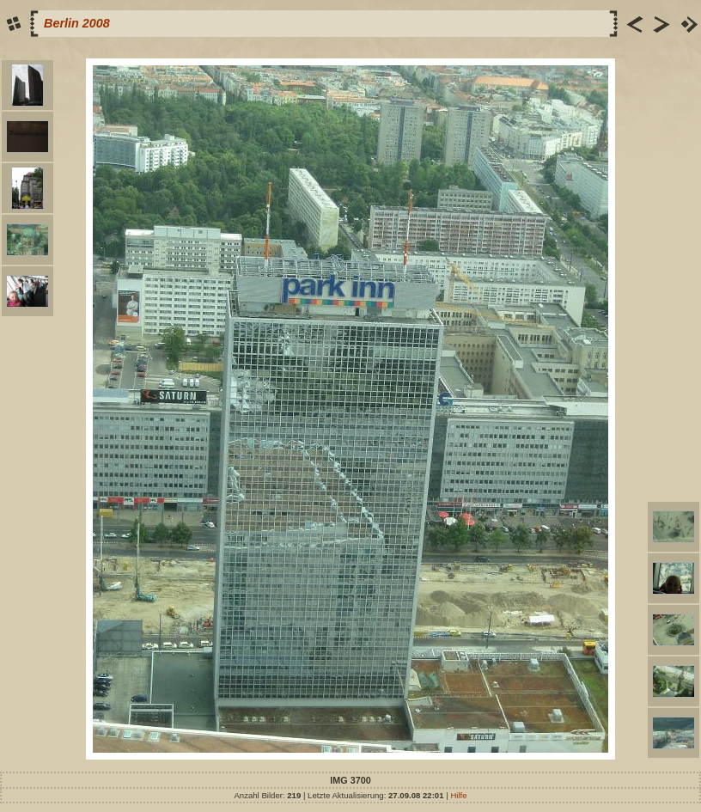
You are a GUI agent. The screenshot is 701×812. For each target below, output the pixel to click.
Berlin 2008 (77, 23)
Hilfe (458, 795)
